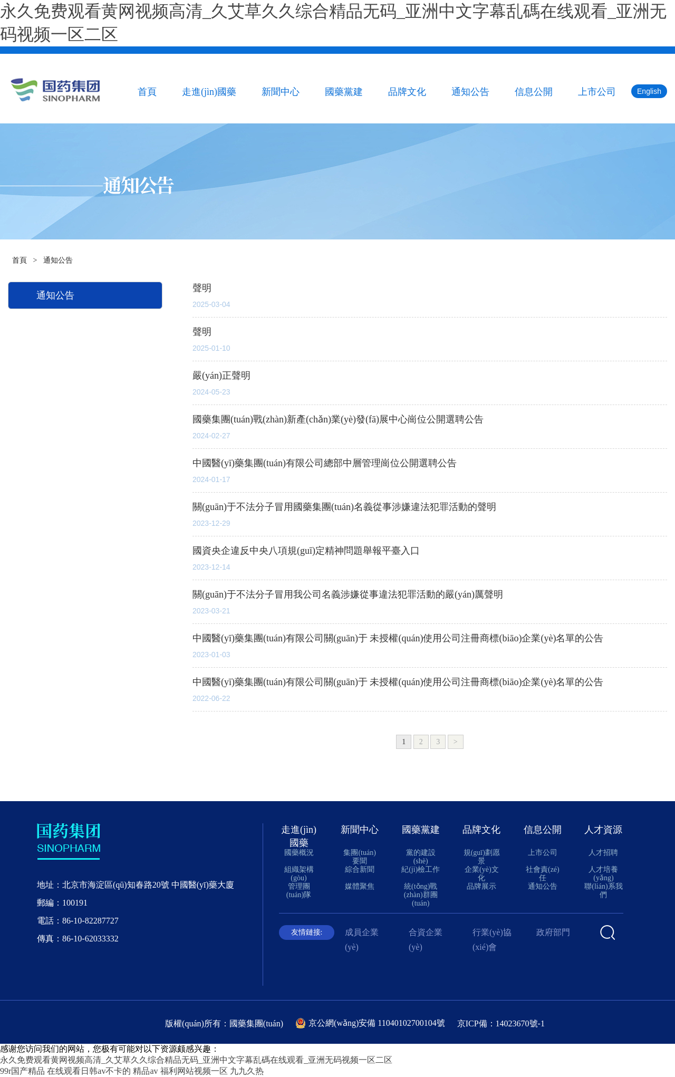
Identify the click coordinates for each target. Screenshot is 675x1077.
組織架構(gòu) (299, 874)
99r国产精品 (22, 1070)
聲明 (201, 288)
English (649, 91)
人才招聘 (603, 853)
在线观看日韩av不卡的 (89, 1070)
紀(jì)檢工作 (420, 869)
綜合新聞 (359, 869)
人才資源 (603, 829)
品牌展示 (481, 886)
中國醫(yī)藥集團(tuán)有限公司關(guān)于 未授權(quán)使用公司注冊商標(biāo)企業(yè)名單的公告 (397, 638)
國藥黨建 (344, 91)
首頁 (147, 91)
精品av (145, 1070)
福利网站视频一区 (194, 1070)
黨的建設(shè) (421, 857)
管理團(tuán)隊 (298, 890)
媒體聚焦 (359, 886)
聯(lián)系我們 (603, 890)
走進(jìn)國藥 (209, 91)
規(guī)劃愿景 (482, 857)
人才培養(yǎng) (603, 874)
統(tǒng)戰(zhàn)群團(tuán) (421, 894)
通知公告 (470, 91)
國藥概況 (299, 853)
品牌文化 (407, 91)
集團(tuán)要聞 (359, 857)
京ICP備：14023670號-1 (501, 1023)
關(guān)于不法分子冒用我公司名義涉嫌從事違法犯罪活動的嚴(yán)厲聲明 (347, 594)
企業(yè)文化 (482, 874)
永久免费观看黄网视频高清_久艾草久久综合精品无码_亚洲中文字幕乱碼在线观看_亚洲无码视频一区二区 (196, 1059)
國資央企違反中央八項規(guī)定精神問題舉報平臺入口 (306, 550)
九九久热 (247, 1070)
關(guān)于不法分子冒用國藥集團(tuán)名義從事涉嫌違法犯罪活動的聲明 (344, 507)
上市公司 (597, 91)
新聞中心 (281, 91)
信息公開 (534, 91)
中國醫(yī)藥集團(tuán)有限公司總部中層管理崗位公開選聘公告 (324, 463)
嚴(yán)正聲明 (221, 375)
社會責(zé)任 (543, 874)
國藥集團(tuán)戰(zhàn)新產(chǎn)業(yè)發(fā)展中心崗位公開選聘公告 (338, 419)
